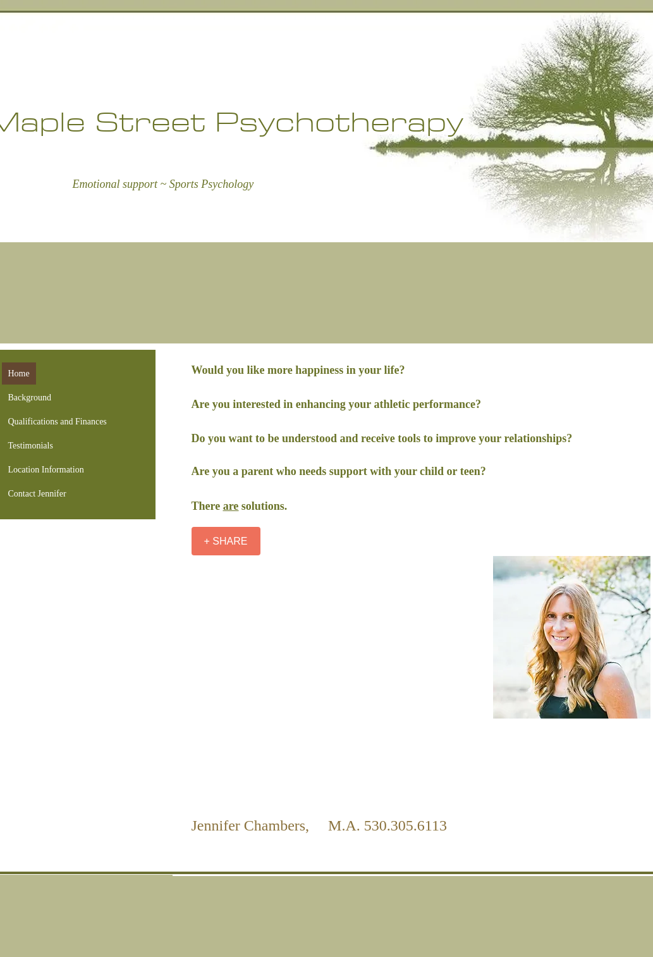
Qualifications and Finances (57, 421)
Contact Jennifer (37, 493)
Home (19, 373)
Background (29, 397)
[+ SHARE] (226, 541)
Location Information (46, 469)
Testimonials (30, 445)
